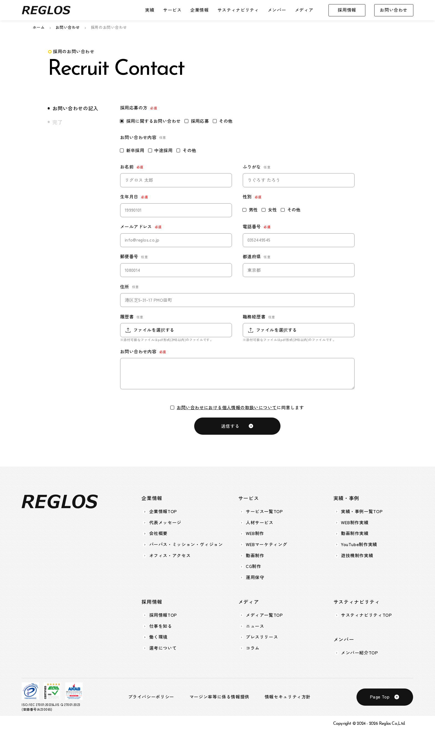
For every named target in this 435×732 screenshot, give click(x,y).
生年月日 (129, 197)
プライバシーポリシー (151, 697)
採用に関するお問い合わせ (150, 121)
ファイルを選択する (153, 330)
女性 (269, 210)
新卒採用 (132, 150)
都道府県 (252, 257)
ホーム (39, 27)
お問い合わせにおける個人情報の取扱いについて (227, 407)
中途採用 (160, 150)
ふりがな (252, 167)
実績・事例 (346, 498)
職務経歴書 (254, 317)
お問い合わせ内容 (138, 352)
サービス (172, 10)
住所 (124, 287)
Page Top (380, 696)
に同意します (237, 407)
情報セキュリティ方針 (288, 697)
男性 (250, 210)
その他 (223, 121)
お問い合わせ (394, 10)
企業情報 (199, 10)
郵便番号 (129, 257)
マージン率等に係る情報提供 (219, 697)
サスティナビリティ (238, 10)
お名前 (127, 167)
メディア (304, 10)
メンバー (277, 10)
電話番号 (252, 227)
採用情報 (347, 10)
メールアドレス (136, 227)
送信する (230, 426)
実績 (149, 10)
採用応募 (197, 121)
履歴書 (127, 317)
